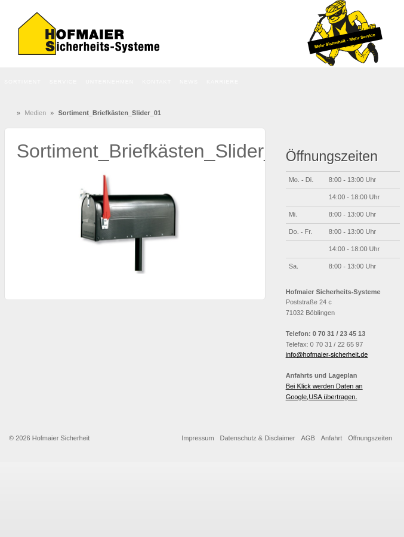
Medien (35, 112)
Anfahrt (331, 438)
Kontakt (156, 82)
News (189, 82)
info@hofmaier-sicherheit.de (327, 354)
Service (63, 82)
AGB (308, 438)
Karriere (222, 82)
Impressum (197, 438)
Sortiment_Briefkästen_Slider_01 (156, 151)
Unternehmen (109, 82)
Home (11, 113)
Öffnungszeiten (370, 438)
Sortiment (22, 82)
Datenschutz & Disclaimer (257, 438)
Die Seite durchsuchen (393, 82)
